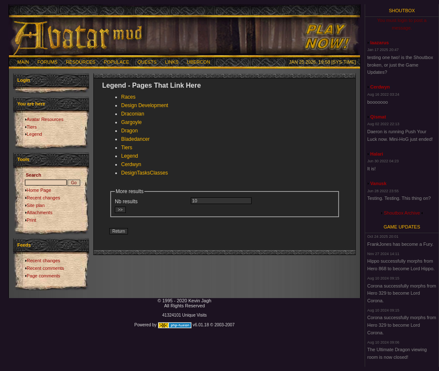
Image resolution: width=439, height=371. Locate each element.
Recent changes (43, 197)
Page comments (43, 275)
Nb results (126, 201)
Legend (34, 134)
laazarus (379, 42)
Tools (23, 159)
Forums (48, 62)
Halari (376, 153)
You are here (31, 103)
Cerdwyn (131, 164)
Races (128, 97)
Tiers (32, 126)
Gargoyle (131, 122)
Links (172, 62)
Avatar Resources (45, 119)
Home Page (39, 190)
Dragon (129, 131)
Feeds (24, 244)
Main (23, 62)
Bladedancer (135, 139)
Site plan (36, 205)
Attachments (39, 212)
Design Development (144, 105)
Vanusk (378, 183)
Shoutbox (402, 10)
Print (31, 220)
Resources (80, 62)
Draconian (132, 114)
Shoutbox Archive (402, 212)
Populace (116, 62)
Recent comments (45, 268)
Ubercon (198, 62)
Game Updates (402, 226)
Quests (147, 62)
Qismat (378, 116)
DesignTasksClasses (144, 173)
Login (23, 80)
